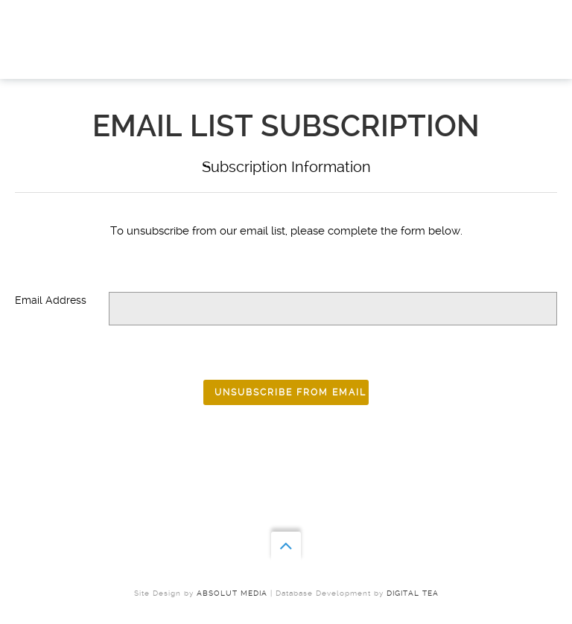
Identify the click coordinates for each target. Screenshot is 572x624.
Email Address (50, 300)
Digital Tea (413, 593)
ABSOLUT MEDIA (232, 593)
